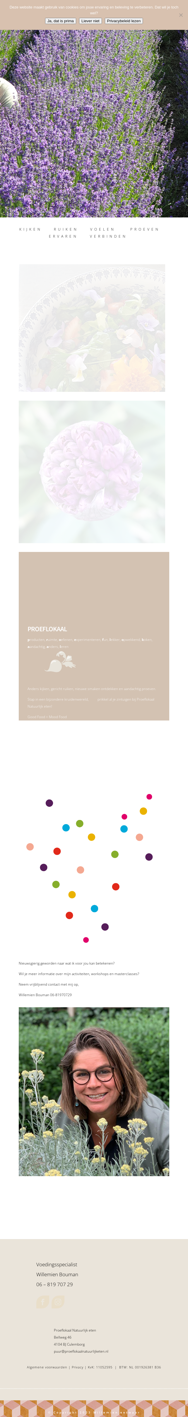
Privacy (78, 1367)
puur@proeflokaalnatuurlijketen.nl (81, 1351)
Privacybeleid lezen (124, 21)
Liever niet (90, 21)
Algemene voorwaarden (47, 1367)
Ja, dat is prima (60, 21)
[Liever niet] (181, 15)
